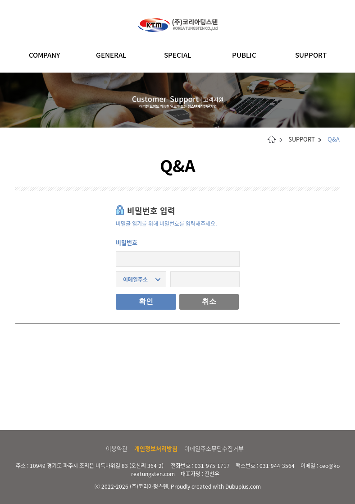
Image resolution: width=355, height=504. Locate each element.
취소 (209, 301)
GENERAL (111, 55)
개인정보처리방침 (156, 448)
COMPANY (44, 55)
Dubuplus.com (243, 486)
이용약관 (116, 448)
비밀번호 (126, 242)
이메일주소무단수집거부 (214, 448)
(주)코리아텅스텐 (149, 486)
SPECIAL (177, 55)
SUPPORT (311, 55)
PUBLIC (244, 55)
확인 (146, 301)
